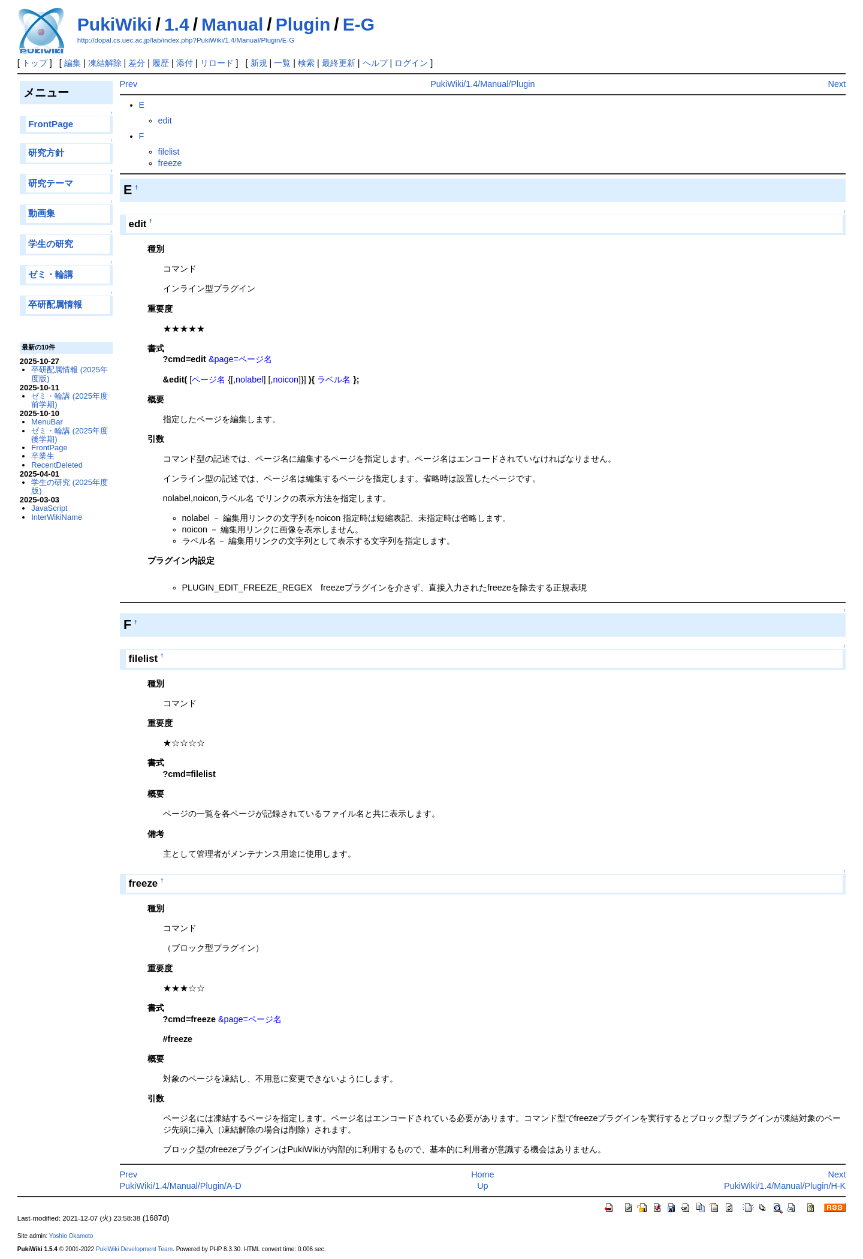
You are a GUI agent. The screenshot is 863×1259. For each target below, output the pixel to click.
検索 (306, 63)
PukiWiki (114, 24)
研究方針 (46, 152)
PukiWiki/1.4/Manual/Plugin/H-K (785, 1186)
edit (165, 120)
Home (482, 1174)
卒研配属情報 (55, 304)
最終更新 (338, 63)
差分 (136, 63)
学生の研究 (50, 244)
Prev (129, 84)
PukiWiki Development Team (134, 1249)
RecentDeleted (57, 464)
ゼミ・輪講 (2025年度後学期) (69, 435)
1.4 (176, 24)
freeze (170, 163)
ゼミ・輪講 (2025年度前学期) (69, 400)
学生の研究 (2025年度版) (69, 486)
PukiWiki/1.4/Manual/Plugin (482, 84)
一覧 (282, 63)
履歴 (160, 63)
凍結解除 (105, 63)
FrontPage (50, 124)
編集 (72, 63)
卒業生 (43, 455)
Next (837, 84)
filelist (169, 151)
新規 (259, 63)
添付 (184, 63)
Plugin (303, 24)
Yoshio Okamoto (71, 1236)
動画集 (41, 213)
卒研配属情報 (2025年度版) (69, 373)
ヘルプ (375, 63)
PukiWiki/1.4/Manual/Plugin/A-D (181, 1186)
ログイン (411, 63)
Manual (232, 24)
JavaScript (49, 508)
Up (482, 1186)
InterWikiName (56, 517)
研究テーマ (50, 183)
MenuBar (47, 421)
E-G (359, 24)
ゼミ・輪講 (50, 274)
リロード (217, 63)
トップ (34, 63)
